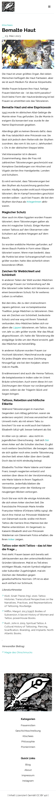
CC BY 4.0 (41, 795)
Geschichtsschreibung (28, 730)
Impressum (28, 775)
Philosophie (28, 741)
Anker (11, 539)
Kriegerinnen (34, 201)
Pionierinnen (28, 746)
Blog (28, 764)
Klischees (7, 25)
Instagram (28, 780)
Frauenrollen (28, 725)
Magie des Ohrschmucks (18, 652)
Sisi (47, 440)
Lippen (17, 327)
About (28, 770)
